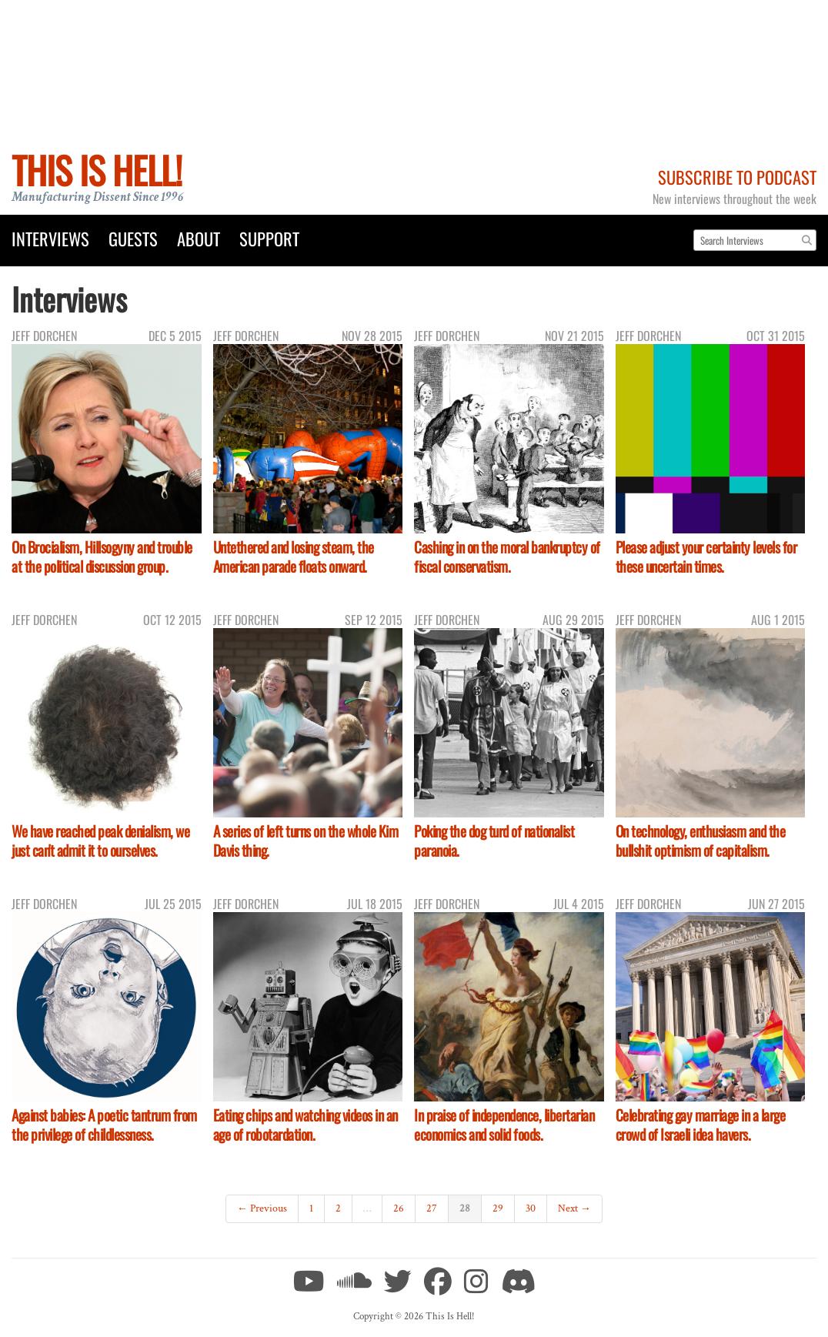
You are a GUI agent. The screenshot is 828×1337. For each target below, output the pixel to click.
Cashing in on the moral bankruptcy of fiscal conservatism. (507, 556)
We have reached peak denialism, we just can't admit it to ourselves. (100, 840)
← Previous (262, 1208)
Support (269, 238)
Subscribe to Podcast (737, 176)
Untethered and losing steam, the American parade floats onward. (293, 556)
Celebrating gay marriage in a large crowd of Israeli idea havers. (701, 1124)
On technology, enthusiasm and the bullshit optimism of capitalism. (701, 840)
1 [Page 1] (311, 1208)
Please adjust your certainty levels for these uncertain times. (706, 556)
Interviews (50, 238)
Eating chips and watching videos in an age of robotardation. (305, 1124)
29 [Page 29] (497, 1208)
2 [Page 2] (338, 1208)
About (198, 238)
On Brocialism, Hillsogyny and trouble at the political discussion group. (102, 556)
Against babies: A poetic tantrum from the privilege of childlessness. (104, 1124)
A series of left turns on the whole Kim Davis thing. (306, 840)
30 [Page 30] (531, 1208)
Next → (574, 1208)
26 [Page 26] (398, 1208)
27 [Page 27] (431, 1208)
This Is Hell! (97, 169)
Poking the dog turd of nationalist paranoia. (494, 840)
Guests (133, 238)
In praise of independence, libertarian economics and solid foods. (504, 1124)
